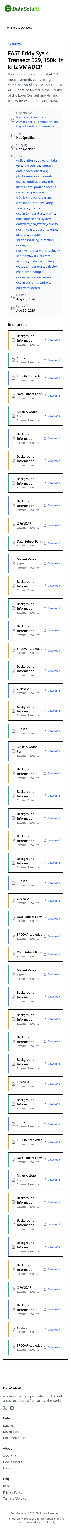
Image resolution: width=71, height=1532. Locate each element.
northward (30, 256)
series (47, 277)
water (20, 266)
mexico (36, 208)
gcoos (20, 182)
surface (45, 282)
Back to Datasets (19, 27)
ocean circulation (28, 277)
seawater (22, 208)
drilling (49, 261)
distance (36, 261)
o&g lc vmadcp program (33, 197)
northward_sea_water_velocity (38, 251)
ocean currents (27, 282)
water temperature (30, 192)
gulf (19, 160)
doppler (35, 235)
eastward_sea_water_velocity (37, 224)
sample (38, 272)
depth (35, 288)
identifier (47, 166)
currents (46, 176)
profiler (39, 187)
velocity (51, 266)
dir (38, 166)
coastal (31, 229)
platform (29, 160)
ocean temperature (30, 213)
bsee (19, 272)
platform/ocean (27, 176)
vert (19, 166)
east (19, 171)
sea (18, 256)
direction (47, 240)
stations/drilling (27, 240)
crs (26, 235)
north (20, 229)
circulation (23, 203)
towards (48, 182)
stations (39, 203)
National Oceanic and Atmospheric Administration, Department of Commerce (37, 121)
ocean (20, 245)
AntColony (17, 1518)
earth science (47, 229)
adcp (49, 203)
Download (52, 340)
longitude (33, 182)
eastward (23, 288)
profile (50, 213)
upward (43, 160)
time (28, 272)
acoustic (22, 261)
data (53, 160)
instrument (24, 187)
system (46, 219)
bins (19, 219)
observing (41, 171)
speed (28, 171)
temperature (35, 266)
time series (32, 219)
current (45, 256)
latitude (29, 166)
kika (19, 235)
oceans (51, 187)
